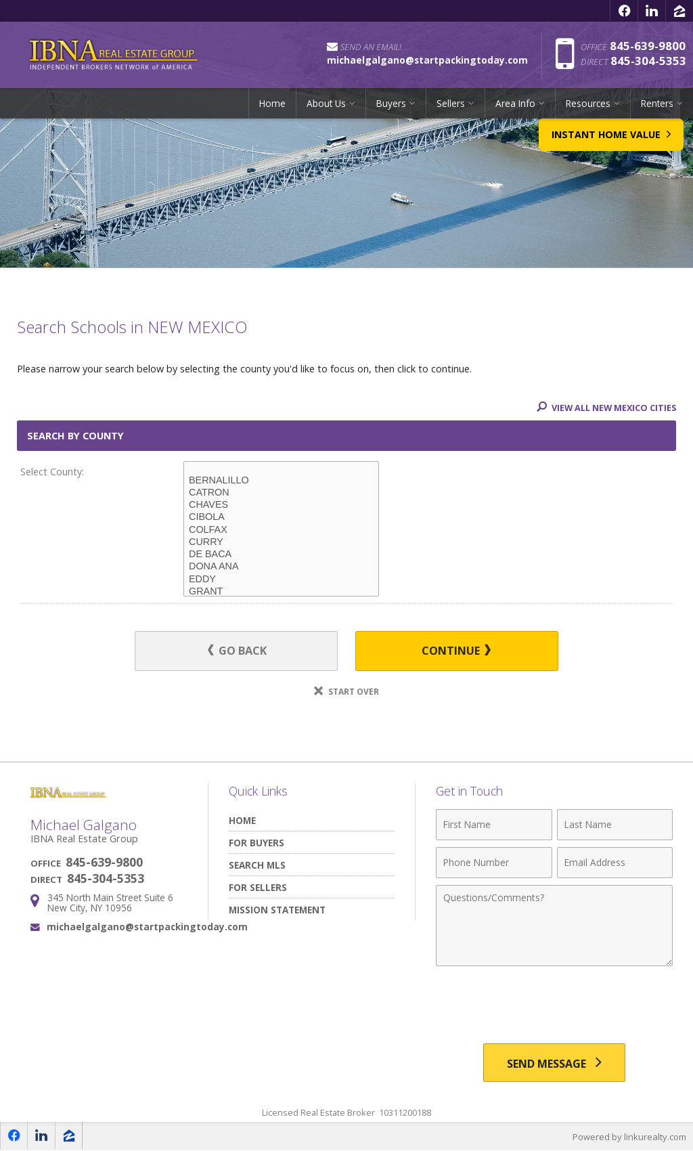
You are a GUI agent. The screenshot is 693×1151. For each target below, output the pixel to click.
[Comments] (554, 925)
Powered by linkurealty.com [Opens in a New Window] (629, 1137)
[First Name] (494, 824)
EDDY (281, 579)
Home (272, 104)
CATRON (281, 493)
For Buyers (256, 842)
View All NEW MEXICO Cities (604, 407)
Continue (453, 651)
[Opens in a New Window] (624, 11)
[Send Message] (554, 1063)
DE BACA (281, 554)
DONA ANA (281, 567)
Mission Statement (277, 909)
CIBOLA (281, 517)
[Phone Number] (494, 862)
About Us (326, 104)
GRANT (281, 592)
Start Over (346, 691)
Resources (588, 104)
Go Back (240, 651)
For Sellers (258, 887)
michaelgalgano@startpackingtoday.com (147, 926)
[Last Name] (615, 824)
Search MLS (257, 865)
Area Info (515, 104)
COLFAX (281, 530)
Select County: (52, 471)
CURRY (281, 542)
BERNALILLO (281, 481)
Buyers (391, 104)
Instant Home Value (609, 146)
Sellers (451, 104)
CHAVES (281, 505)
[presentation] (554, 1006)
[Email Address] (615, 862)
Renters (657, 104)
